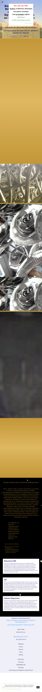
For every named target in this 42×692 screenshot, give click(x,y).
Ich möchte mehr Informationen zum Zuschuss (21, 20)
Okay (38, 687)
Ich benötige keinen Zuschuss (28, 23)
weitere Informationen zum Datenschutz (13, 689)
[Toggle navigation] (2, 2)
